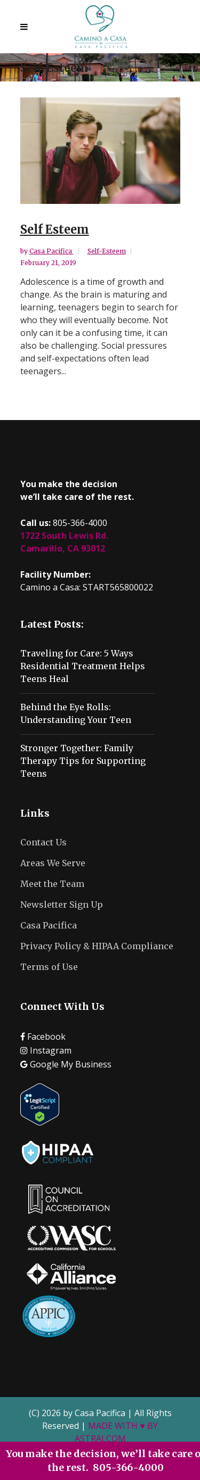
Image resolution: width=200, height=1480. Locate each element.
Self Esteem (54, 229)
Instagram (45, 1050)
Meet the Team (52, 883)
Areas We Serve (52, 863)
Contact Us (43, 842)
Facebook (43, 1036)
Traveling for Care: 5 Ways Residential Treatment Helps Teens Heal (82, 666)
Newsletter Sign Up (61, 904)
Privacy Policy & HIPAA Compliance (96, 946)
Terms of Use (49, 966)
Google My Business (65, 1064)
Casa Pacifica (51, 251)
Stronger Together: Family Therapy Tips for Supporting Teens (83, 761)
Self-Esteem (106, 251)
